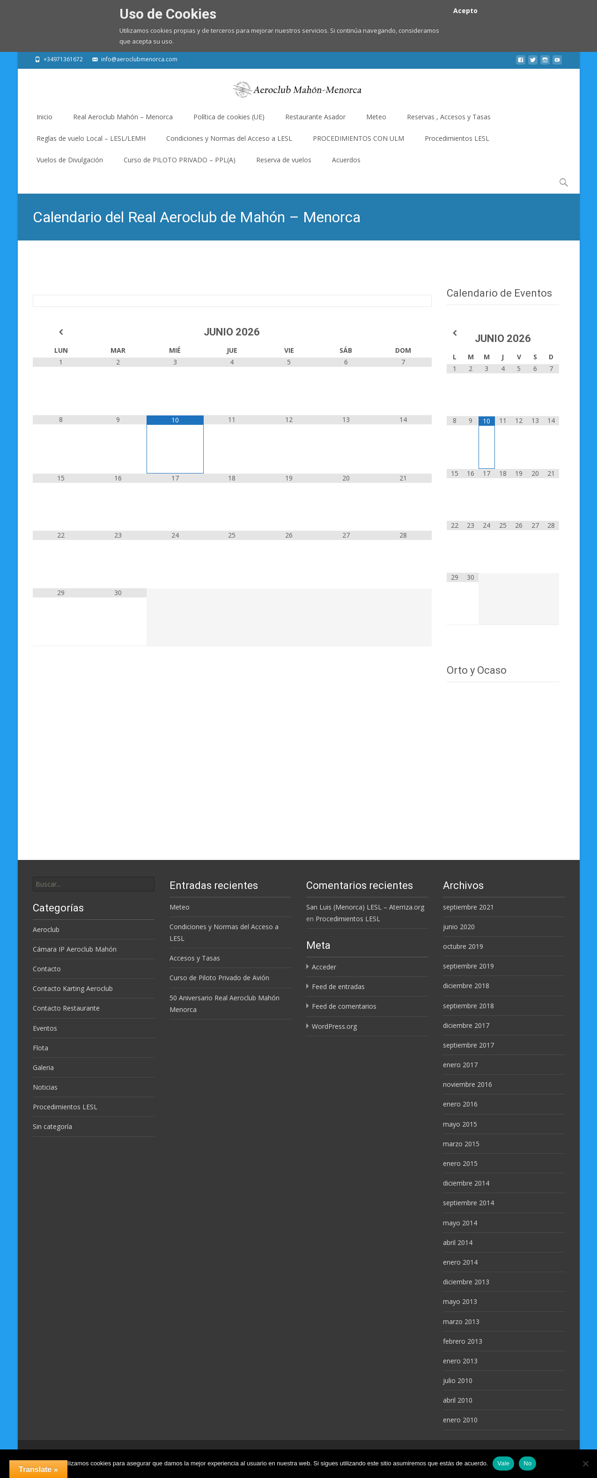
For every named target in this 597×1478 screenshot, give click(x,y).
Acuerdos (346, 163)
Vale (503, 1463)
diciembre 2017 (466, 1025)
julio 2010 (457, 1380)
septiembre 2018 (468, 1005)
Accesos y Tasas (195, 958)
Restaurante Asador (315, 120)
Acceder (324, 966)
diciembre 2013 (466, 1281)
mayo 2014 (460, 1222)
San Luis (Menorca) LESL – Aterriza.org (365, 907)
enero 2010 (460, 1419)
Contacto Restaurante (66, 1008)
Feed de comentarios (344, 1006)
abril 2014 (457, 1242)
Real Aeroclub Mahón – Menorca (123, 120)
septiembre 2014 (468, 1202)
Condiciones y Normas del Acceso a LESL (229, 141)
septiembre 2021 (468, 907)
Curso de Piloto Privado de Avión (219, 977)
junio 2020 (459, 926)
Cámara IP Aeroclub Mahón (75, 949)
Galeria (43, 1067)
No (527, 1463)
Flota (40, 1047)
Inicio (44, 120)
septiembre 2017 (468, 1045)
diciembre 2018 (466, 985)
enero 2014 (460, 1262)
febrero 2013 (462, 1341)
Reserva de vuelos (283, 163)
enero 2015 (460, 1163)
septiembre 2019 (468, 965)
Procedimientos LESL (457, 141)
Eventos (45, 1028)
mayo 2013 (460, 1301)
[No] (585, 1463)
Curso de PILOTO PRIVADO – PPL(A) (180, 163)
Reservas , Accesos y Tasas (449, 120)
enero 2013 (460, 1360)
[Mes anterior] (61, 332)
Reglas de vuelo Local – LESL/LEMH (91, 141)
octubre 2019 (463, 946)
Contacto (47, 968)
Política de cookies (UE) (229, 120)
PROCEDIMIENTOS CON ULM (358, 141)
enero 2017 (460, 1064)
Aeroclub (46, 929)
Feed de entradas (338, 986)
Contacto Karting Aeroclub (73, 988)
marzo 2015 (461, 1143)
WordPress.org (334, 1026)
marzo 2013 (461, 1321)
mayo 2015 (460, 1124)
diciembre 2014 (466, 1183)
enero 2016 (460, 1103)
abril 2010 (457, 1400)
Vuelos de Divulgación (70, 163)
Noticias (45, 1087)
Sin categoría (52, 1126)
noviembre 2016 (467, 1084)
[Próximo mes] (403, 332)
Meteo (376, 120)
